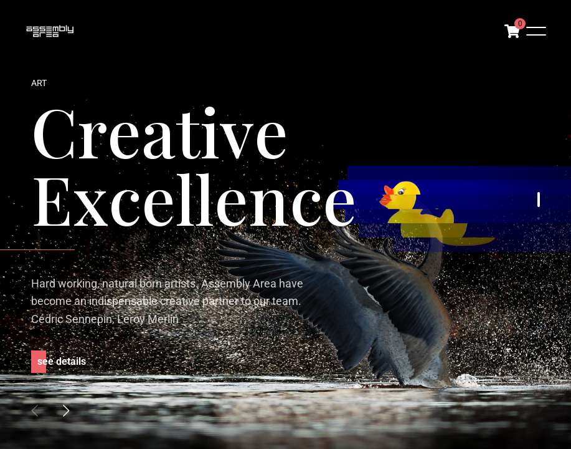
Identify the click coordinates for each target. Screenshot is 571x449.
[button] (66, 410)
